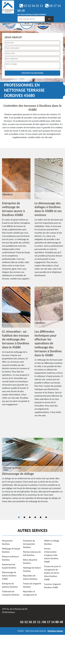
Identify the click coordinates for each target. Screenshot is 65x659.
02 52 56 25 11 (31, 6)
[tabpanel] (32, 471)
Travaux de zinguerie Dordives (32, 585)
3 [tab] (29, 517)
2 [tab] (24, 517)
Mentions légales (55, 631)
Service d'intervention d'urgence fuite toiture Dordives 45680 (51, 555)
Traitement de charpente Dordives (10, 593)
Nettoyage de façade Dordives (11, 550)
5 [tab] (40, 517)
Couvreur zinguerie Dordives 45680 (52, 586)
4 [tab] (35, 517)
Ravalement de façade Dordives (9, 566)
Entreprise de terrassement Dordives (29, 544)
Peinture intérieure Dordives (10, 558)
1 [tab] (19, 517)
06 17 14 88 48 (53, 622)
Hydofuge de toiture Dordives (32, 569)
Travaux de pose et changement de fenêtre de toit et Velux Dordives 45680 (52, 573)
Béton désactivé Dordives (30, 561)
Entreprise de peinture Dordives (10, 585)
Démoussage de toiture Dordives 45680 (9, 575)
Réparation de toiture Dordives (30, 577)
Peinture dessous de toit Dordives (32, 553)
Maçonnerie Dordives (7, 542)
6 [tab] (46, 517)
